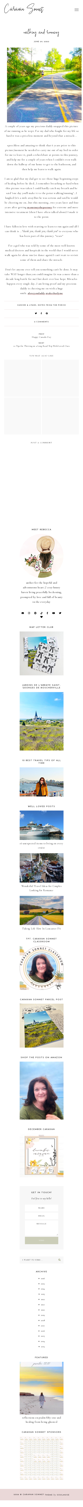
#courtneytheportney (39, 207)
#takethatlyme (54, 293)
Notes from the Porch (52, 305)
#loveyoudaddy (36, 293)
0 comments (41, 322)
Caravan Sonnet (23, 10)
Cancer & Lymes (26, 305)
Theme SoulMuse (57, 1495)
